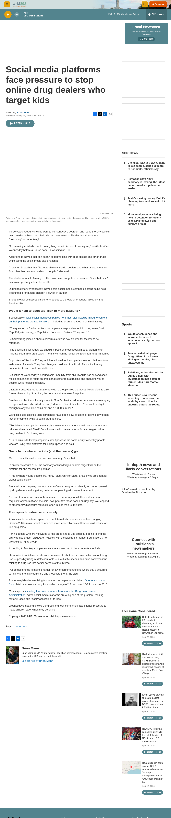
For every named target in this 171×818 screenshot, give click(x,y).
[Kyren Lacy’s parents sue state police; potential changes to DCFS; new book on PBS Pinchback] (131, 699)
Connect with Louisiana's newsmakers (143, 543)
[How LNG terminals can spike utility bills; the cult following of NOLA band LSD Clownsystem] (131, 733)
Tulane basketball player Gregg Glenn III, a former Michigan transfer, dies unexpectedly (143, 358)
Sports (127, 324)
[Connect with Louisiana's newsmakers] (143, 516)
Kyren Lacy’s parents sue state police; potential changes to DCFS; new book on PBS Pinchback (153, 701)
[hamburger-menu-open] (7, 4)
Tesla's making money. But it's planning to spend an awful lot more (146, 201)
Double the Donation (134, 492)
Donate (159, 4)
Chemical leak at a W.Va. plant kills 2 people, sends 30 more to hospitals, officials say (146, 166)
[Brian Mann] (12, 655)
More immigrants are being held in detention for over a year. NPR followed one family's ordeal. (144, 219)
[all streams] (156, 14)
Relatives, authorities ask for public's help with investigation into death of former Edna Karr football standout (145, 379)
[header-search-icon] (145, 4)
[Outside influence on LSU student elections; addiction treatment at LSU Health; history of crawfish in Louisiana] (131, 622)
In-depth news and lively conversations (143, 466)
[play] (8, 14)
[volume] (16, 14)
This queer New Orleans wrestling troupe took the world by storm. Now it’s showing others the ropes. (144, 400)
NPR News (21, 627)
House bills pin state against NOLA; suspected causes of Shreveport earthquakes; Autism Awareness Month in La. (152, 772)
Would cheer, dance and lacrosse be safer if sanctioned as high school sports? (144, 339)
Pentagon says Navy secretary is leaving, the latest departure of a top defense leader (146, 183)
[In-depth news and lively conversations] (143, 436)
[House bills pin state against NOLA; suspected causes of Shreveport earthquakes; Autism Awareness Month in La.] (131, 767)
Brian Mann (23, 112)
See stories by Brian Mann (37, 660)
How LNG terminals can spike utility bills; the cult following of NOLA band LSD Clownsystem (152, 735)
